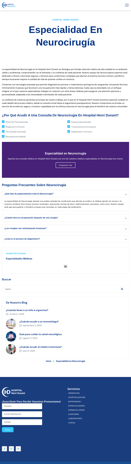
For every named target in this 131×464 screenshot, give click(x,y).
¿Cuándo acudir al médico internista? (40, 347)
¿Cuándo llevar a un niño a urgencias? (27, 310)
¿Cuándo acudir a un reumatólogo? (39, 321)
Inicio (48, 361)
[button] (65, 266)
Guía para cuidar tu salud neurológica (40, 334)
